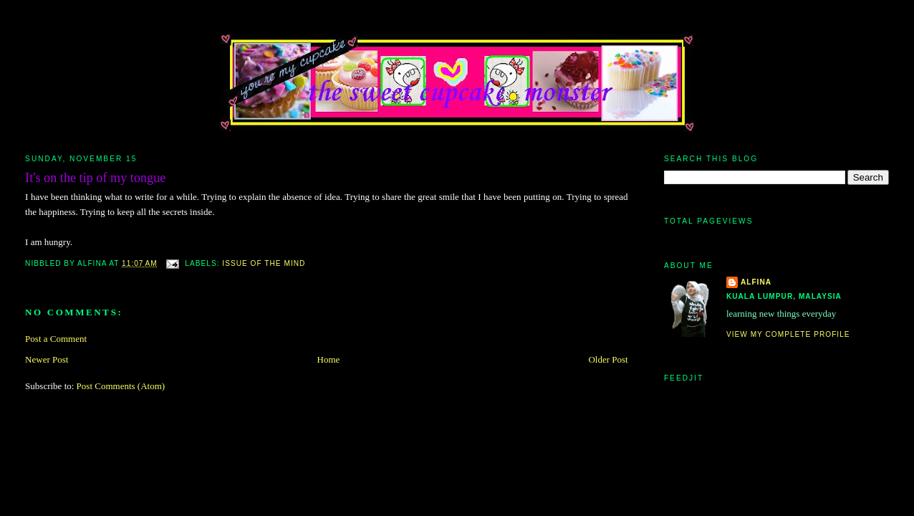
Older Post (607, 359)
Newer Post (46, 359)
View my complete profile (788, 334)
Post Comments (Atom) (121, 386)
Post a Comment (56, 338)
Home (328, 359)
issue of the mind (263, 263)
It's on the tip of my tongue (95, 178)
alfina (756, 282)
